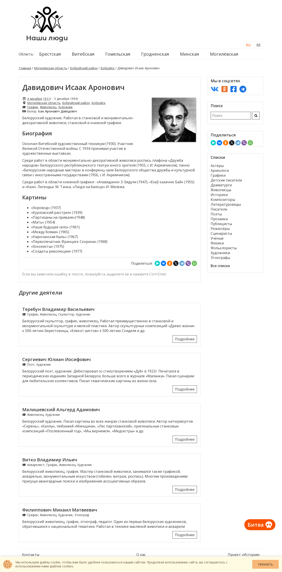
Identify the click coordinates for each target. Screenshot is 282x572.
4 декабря (34, 99)
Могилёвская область (50, 68)
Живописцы (221, 189)
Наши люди (47, 38)
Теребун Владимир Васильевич (58, 309)
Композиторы (223, 199)
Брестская (50, 54)
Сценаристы (221, 233)
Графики (218, 175)
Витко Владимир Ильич (49, 460)
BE (258, 45)
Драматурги (221, 185)
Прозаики (219, 218)
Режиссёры (220, 228)
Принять (265, 564)
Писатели (219, 209)
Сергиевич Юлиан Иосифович (56, 359)
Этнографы (220, 257)
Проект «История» (244, 554)
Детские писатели (226, 180)
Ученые (217, 238)
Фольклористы (224, 248)
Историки (219, 194)
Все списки (220, 265)
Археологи (220, 170)
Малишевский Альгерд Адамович (61, 409)
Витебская (83, 54)
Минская (189, 54)
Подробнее (185, 339)
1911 (46, 99)
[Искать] (256, 115)
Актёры (217, 165)
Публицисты (221, 223)
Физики (217, 243)
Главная (25, 68)
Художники (220, 252)
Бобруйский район (84, 68)
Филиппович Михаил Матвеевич (59, 510)
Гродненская (155, 54)
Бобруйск (107, 68)
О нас (141, 554)
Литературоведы (226, 204)
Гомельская (117, 54)
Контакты (30, 554)
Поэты (216, 214)
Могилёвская (224, 54)
